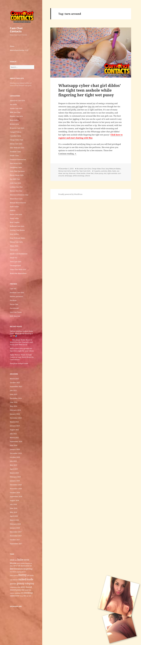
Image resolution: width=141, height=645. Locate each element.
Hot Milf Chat (15, 179)
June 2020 (13, 445)
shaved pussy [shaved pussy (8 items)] (15, 590)
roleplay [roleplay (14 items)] (29, 583)
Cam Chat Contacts (16, 29)
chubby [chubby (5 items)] (22, 563)
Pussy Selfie (14, 218)
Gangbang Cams (16, 167)
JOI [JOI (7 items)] (28, 575)
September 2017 (16, 544)
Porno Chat (14, 304)
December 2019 (16, 453)
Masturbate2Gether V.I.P (19, 50)
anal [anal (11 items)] (12, 559)
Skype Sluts (14, 246)
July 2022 (13, 434)
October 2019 (15, 457)
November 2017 (16, 536)
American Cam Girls (17, 100)
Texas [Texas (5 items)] (21, 596)
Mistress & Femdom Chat (19, 195)
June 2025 (13, 394)
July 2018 (13, 504)
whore (87, 176)
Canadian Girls (15, 136)
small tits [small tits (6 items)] (28, 590)
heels (114, 171)
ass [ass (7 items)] (16, 560)
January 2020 (15, 449)
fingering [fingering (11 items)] (27, 568)
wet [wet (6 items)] (30, 596)
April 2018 (14, 516)
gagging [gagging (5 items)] (19, 572)
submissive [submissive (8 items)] (14, 596)
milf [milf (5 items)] (11, 580)
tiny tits (91, 106)
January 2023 (15, 426)
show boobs (80, 173)
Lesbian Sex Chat (16, 187)
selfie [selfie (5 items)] (18, 587)
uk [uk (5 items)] (27, 596)
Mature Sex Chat (16, 191)
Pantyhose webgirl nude (19, 363)
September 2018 (16, 496)
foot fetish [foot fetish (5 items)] (13, 572)
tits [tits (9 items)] (25, 595)
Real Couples (14, 222)
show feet (90, 173)
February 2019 (15, 477)
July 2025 (13, 390)
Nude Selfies (14, 207)
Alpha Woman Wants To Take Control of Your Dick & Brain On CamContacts (22, 357)
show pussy (98, 173)
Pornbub (13, 300)
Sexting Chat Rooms (17, 230)
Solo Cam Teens (16, 312)
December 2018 (16, 485)
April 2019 (14, 469)
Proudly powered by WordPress (70, 194)
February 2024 (15, 410)
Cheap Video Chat (16, 140)
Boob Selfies (14, 120)
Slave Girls (14, 250)
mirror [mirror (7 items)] (15, 580)
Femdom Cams (15, 152)
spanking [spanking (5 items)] (17, 593)
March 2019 (14, 473)
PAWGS (12, 210)
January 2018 (15, 528)
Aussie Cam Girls (16, 108)
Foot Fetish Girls (16, 163)
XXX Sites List (15, 316)
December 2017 (16, 532)
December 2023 (16, 418)
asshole (104, 171)
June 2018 (13, 508)
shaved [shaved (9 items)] (28, 587)
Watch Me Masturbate (18, 273)
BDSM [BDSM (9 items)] (26, 560)
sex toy (65, 173)
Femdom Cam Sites (17, 292)
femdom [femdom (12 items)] (18, 568)
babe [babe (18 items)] (20, 559)
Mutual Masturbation (18, 203)
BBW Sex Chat (15, 112)
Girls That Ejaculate (17, 171)
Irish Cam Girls (15, 183)
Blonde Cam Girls (16, 116)
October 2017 (15, 540)
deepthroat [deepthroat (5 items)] (28, 563)
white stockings (78, 176)
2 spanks (97, 171)
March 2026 (14, 379)
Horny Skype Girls (17, 175)
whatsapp (68, 176)
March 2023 (14, 422)
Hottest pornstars (16, 296)
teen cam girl (73, 106)
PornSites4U (14, 308)
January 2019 (15, 481)
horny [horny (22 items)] (22, 575)
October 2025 (15, 383)
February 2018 (15, 524)
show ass (72, 173)
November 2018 (16, 489)
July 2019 (13, 461)
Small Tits (13, 258)
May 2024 (13, 406)
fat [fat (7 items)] (31, 566)
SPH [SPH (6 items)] (22, 593)
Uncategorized (15, 265)
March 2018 (14, 520)
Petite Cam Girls (16, 214)
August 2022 (14, 430)
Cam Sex (13, 289)
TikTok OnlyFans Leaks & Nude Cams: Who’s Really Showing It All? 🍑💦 (21, 333)
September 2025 (16, 386)
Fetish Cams (14, 155)
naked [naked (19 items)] (22, 579)
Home (12, 46)
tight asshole (112, 173)
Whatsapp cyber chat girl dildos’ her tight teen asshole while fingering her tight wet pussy (89, 90)
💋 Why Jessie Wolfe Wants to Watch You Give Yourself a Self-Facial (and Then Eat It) (21, 342)
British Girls (14, 124)
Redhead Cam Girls (17, 226)
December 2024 (16, 398)
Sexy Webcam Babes (17, 238)
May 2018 (13, 512)
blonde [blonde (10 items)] (13, 563)
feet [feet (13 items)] (12, 568)
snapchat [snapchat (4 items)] (12, 593)
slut (105, 173)
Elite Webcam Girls (17, 148)
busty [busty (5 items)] (18, 563)
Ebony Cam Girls (16, 144)
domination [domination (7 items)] (25, 566)
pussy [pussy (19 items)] (20, 583)
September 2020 (16, 441)
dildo (109, 171)
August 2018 (14, 500)
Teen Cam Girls (15, 262)
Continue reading (67, 153)
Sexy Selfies (14, 234)
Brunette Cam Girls (17, 128)
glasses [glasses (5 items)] (24, 572)
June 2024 (13, 402)
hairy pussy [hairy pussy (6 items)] (14, 575)
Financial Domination (18, 159)
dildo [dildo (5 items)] (11, 566)
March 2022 (14, 438)
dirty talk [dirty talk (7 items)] (16, 566)
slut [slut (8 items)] (22, 590)
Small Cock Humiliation (18, 254)
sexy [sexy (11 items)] (23, 586)
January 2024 (15, 414)
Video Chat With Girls (18, 269)
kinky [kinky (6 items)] (32, 575)
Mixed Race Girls (16, 199)
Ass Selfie (13, 104)
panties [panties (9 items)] (13, 583)
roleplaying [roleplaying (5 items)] (13, 587)
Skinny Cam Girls (16, 242)
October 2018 (15, 493)
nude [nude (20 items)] (30, 579)
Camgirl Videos (15, 132)
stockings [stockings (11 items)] (28, 592)
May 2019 (13, 465)
